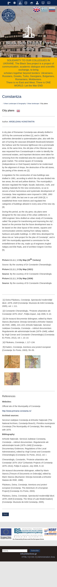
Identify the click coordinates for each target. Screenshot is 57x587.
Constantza (11, 96)
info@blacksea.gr (28, 554)
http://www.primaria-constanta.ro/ (16, 411)
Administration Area (46, 557)
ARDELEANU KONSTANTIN (21, 121)
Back (5, 514)
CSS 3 (33, 557)
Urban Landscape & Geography (15, 103)
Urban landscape (33, 103)
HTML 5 (25, 557)
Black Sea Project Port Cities (28, 37)
